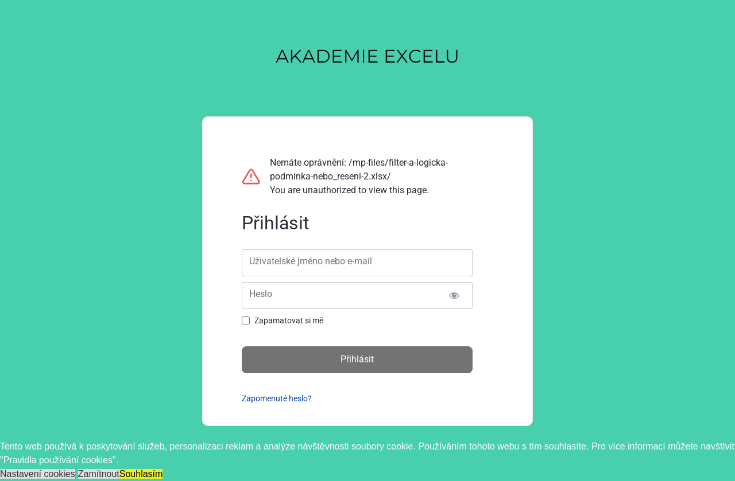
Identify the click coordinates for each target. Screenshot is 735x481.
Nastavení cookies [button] (37, 474)
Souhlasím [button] (141, 474)
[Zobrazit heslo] (454, 295)
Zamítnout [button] (98, 474)
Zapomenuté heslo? (277, 398)
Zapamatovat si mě (288, 320)
